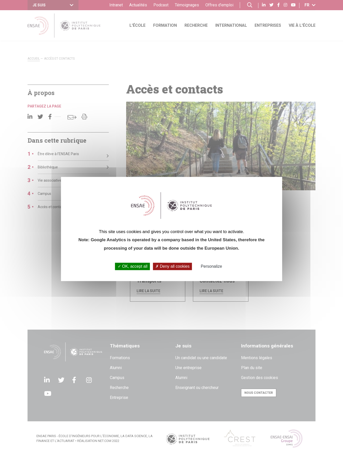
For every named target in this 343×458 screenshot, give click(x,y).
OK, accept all (133, 266)
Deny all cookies (172, 266)
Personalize (211, 266)
